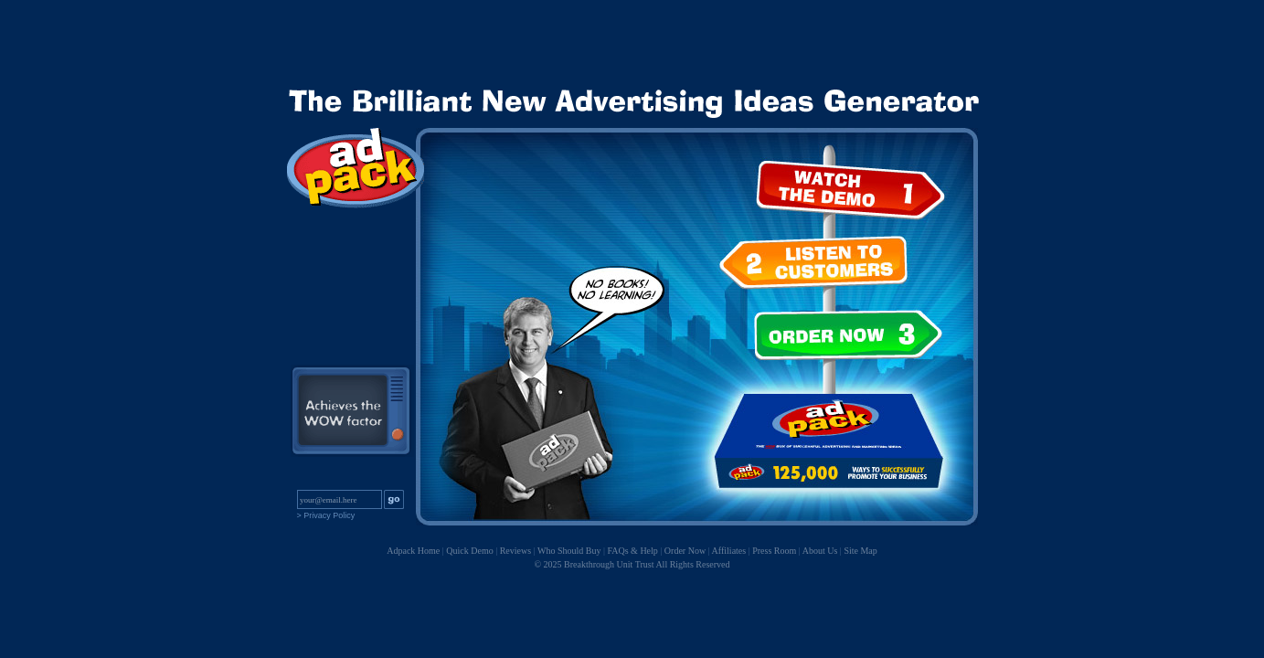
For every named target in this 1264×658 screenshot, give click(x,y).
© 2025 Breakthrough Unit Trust (594, 564)
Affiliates (729, 551)
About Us (820, 551)
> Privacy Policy (326, 515)
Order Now (685, 551)
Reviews (515, 551)
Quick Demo (469, 551)
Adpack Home (413, 551)
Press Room (774, 551)
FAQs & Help (632, 551)
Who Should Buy (568, 551)
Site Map (860, 551)
